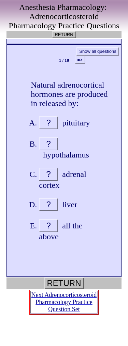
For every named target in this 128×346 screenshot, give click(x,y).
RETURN (64, 34)
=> (80, 59)
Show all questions (97, 51)
